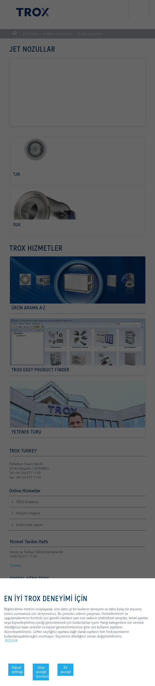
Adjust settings (17, 669)
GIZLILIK (11, 640)
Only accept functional (42, 672)
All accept (66, 669)
